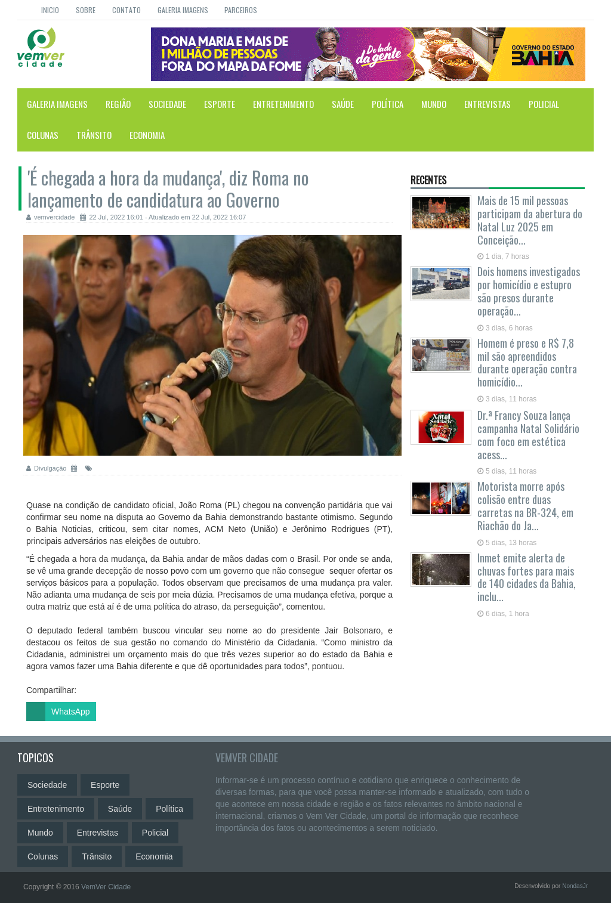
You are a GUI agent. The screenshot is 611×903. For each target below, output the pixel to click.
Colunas (42, 134)
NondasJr (575, 886)
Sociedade (167, 103)
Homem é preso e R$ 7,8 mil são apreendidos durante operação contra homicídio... (527, 362)
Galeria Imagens (183, 10)
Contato (126, 10)
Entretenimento (283, 103)
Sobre (85, 10)
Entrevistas (487, 103)
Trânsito (94, 134)
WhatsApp (58, 711)
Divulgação (47, 468)
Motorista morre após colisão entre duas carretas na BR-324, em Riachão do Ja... (525, 505)
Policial (544, 103)
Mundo (433, 103)
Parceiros (240, 10)
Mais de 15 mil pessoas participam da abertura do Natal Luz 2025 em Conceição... (529, 220)
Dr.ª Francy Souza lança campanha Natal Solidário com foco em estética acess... (528, 434)
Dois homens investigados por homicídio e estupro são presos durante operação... (528, 291)
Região (118, 103)
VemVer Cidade (246, 757)
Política (387, 103)
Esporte (219, 103)
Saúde (343, 103)
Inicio (50, 10)
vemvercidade (50, 217)
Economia (147, 134)
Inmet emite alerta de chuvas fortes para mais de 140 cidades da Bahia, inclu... (526, 577)
